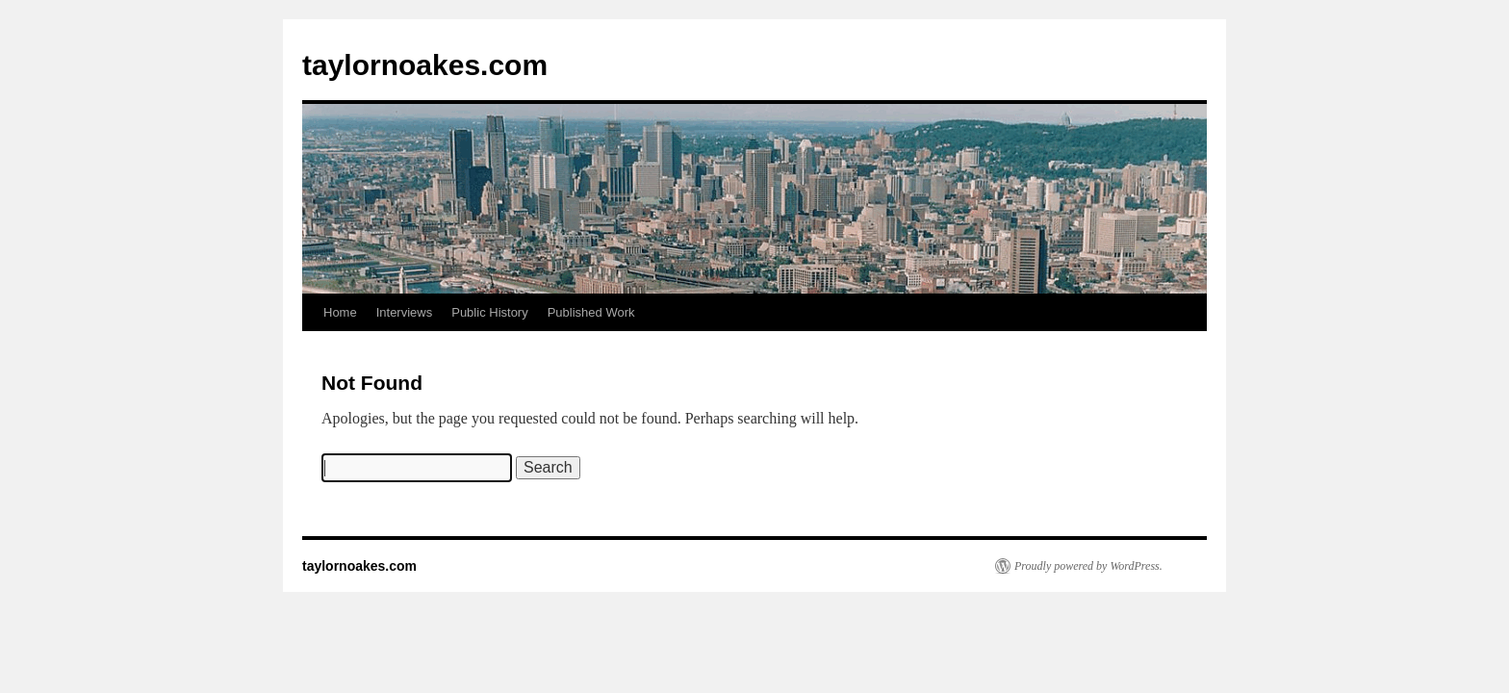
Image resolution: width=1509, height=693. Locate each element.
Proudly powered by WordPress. (1088, 566)
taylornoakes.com (425, 65)
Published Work (591, 312)
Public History (489, 312)
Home (340, 312)
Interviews (404, 312)
